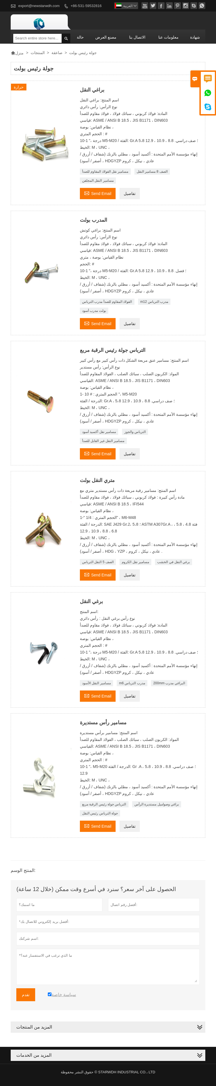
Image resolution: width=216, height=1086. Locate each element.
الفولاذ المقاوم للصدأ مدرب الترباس (107, 302)
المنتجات (38, 52)
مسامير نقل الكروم (135, 562)
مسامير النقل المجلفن (98, 181)
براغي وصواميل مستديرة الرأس (156, 804)
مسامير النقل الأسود (96, 683)
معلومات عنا (168, 37)
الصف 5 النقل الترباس (98, 562)
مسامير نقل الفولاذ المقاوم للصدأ (105, 172)
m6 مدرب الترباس (132, 683)
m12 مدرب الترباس (154, 302)
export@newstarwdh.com (39, 6)
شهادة (195, 37)
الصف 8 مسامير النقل (152, 172)
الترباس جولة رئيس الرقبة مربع (104, 804)
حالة (80, 37)
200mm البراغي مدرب (169, 683)
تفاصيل (130, 193)
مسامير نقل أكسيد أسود (99, 432)
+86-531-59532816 (86, 6)
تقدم (26, 994)
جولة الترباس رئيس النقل (100, 813)
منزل (17, 53)
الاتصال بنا (137, 37)
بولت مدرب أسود (94, 311)
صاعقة (56, 52)
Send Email (97, 193)
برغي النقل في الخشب (173, 562)
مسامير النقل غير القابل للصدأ (103, 441)
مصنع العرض (105, 37)
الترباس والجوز (135, 432)
